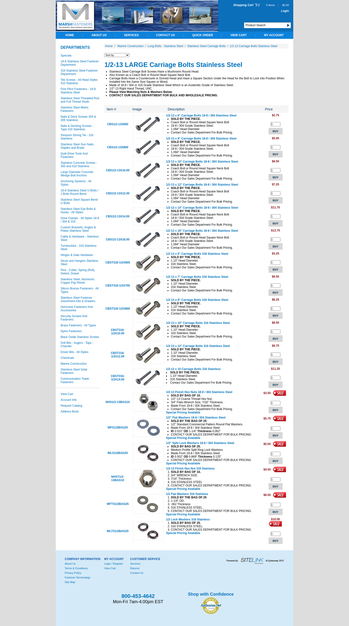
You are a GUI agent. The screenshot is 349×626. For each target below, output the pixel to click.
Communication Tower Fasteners (75, 380)
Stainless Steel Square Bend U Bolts (79, 201)
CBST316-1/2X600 (117, 262)
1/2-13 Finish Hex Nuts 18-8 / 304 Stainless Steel (199, 392)
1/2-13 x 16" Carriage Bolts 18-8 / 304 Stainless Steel (202, 230)
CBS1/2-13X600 (117, 124)
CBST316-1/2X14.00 (118, 377)
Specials (66, 55)
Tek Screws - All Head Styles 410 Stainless (79, 81)
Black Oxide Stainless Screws (80, 337)
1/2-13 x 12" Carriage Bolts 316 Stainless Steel (198, 346)
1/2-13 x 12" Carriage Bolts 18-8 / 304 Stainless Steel (202, 184)
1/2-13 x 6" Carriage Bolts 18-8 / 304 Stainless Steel (201, 115)
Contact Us (165, 35)
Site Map (70, 582)
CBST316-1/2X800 (117, 308)
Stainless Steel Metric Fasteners (74, 109)
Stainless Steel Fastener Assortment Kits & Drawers (78, 299)
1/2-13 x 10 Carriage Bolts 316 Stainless (193, 369)
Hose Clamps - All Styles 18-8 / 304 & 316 (80, 219)
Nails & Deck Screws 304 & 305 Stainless (78, 118)
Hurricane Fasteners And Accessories (77, 308)
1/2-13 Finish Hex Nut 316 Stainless (190, 468)
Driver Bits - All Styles (74, 352)
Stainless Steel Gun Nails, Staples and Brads (77, 146)
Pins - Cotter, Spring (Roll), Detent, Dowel (78, 271)
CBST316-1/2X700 (117, 285)
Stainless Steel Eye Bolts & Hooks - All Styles (78, 210)
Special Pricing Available (183, 412)
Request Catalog (71, 405)
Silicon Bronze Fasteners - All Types (80, 290)
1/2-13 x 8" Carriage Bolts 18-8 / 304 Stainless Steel (201, 138)
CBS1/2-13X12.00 (117, 193)
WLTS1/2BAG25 (118, 531)
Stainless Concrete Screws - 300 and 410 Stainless (79, 164)
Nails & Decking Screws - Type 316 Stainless (77, 127)
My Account (274, 35)
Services (131, 35)
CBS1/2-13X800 (117, 147)
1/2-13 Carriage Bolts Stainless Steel (253, 46)
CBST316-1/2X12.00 (118, 354)
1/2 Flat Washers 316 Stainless (187, 494)
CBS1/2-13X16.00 (117, 239)
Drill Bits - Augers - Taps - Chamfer (77, 344)
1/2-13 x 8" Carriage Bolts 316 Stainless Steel (197, 300)
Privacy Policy (73, 572)
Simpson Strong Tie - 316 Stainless (77, 136)
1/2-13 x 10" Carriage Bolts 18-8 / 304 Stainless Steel (202, 161)
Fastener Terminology (77, 577)
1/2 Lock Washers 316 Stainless (188, 519)
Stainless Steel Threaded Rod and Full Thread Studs (80, 100)
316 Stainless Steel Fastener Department (79, 72)
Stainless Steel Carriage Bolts (206, 46)
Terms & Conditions (76, 568)
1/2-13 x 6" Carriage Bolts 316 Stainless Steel (197, 253)
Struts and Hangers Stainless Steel (79, 262)
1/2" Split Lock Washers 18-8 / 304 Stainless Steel (200, 443)
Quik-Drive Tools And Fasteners (74, 155)
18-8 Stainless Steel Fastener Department (80, 63)
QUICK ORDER (202, 35)
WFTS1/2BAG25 (118, 504)
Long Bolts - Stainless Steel (165, 46)
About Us (99, 35)
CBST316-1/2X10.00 (118, 331)
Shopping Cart (243, 5)
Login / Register (113, 563)
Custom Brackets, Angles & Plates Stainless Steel (78, 229)
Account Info (69, 400)
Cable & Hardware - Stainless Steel (80, 238)
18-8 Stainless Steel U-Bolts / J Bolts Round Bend (79, 192)
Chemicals (67, 358)
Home (69, 35)
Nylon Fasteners (71, 331)
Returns (135, 568)
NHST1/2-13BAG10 (117, 478)
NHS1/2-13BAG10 (118, 402)
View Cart (238, 35)
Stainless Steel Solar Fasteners (74, 371)
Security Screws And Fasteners (74, 317)
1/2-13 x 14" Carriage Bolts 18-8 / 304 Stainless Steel (202, 207)
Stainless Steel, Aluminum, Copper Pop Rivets (78, 281)
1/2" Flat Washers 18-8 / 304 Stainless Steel (195, 417)
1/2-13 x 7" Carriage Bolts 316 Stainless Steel (197, 277)
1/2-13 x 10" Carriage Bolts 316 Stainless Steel (198, 323)
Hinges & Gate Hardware (77, 255)
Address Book (70, 411)
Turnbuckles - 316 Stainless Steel (78, 247)
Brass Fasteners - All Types (78, 325)
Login (285, 11)
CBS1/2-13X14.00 (117, 216)
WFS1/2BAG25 (118, 427)
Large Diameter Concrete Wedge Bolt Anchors (77, 173)
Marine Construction (74, 363)
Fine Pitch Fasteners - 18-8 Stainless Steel (78, 90)
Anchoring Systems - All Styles (76, 183)
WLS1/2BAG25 (118, 453)
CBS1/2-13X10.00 (117, 170)
